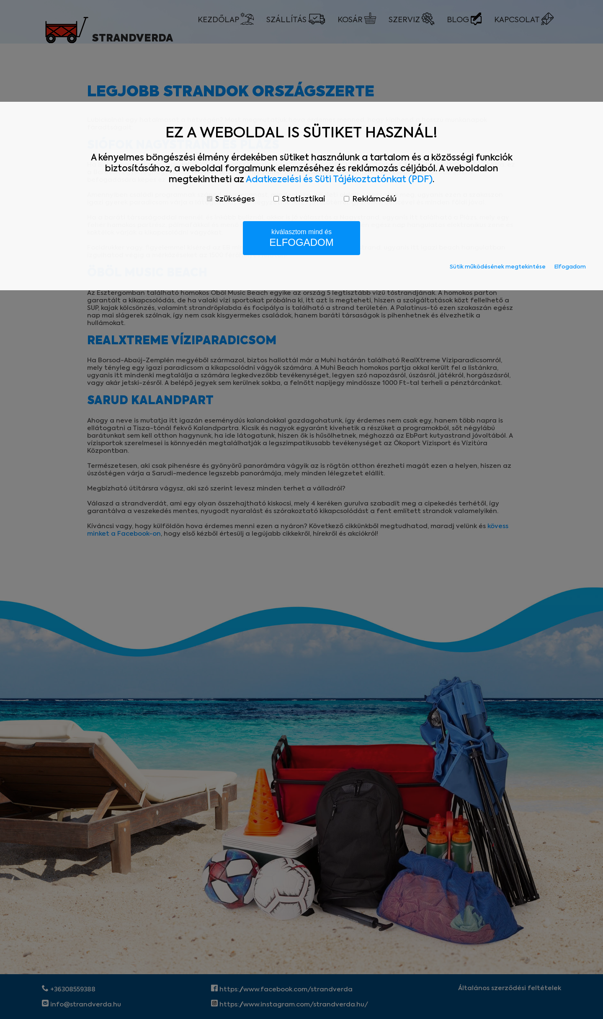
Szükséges (231, 199)
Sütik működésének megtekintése (498, 267)
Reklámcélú (370, 199)
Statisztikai (299, 199)
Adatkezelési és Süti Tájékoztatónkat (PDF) (339, 179)
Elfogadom (570, 267)
